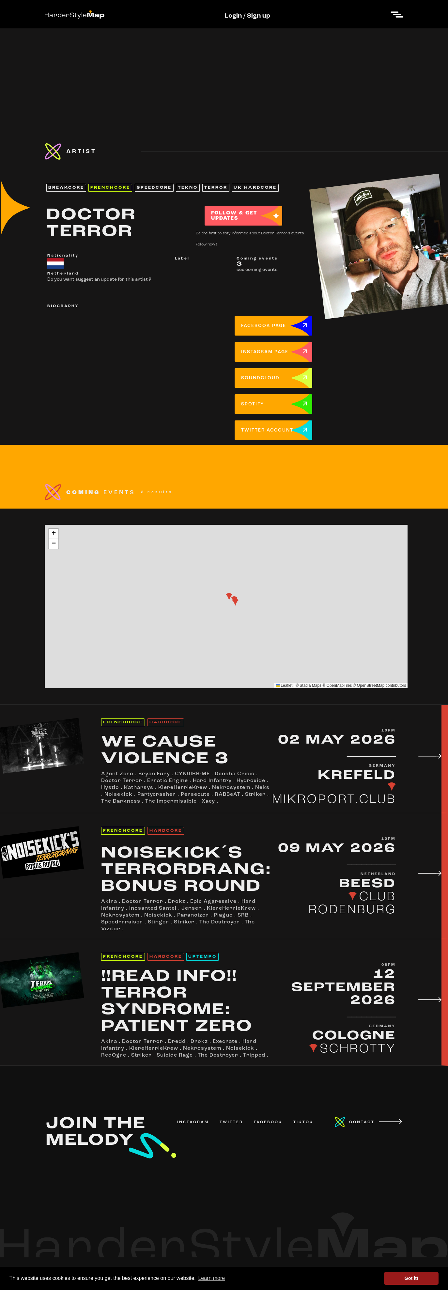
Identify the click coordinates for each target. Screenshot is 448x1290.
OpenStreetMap (371, 685)
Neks (262, 787)
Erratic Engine (167, 780)
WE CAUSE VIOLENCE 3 (165, 750)
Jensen (191, 908)
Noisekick (118, 794)
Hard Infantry (212, 780)
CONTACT (362, 1122)
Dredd (177, 1041)
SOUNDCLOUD (260, 378)
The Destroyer (219, 922)
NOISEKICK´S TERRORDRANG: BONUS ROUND (186, 870)
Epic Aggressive (213, 901)
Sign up (258, 16)
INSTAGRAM (193, 1122)
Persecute (195, 794)
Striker (255, 794)
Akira (109, 901)
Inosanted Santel (153, 908)
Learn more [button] (211, 1278)
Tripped (254, 1055)
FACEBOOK (268, 1122)
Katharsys (138, 787)
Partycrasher (156, 794)
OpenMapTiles (339, 685)
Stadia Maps (310, 685)
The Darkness (120, 801)
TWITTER (231, 1122)
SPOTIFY (252, 404)
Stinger (158, 922)
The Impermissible (171, 801)
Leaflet (284, 685)
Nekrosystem (231, 787)
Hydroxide (251, 780)
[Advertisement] (224, 74)
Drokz (176, 901)
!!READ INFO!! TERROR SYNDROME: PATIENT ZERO (177, 1001)
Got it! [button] (411, 1278)
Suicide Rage (175, 1055)
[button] (229, 596)
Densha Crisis (235, 774)
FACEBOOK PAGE (263, 325)
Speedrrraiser (122, 922)
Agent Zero (117, 774)
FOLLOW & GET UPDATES (234, 216)
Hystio (110, 787)
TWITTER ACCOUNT (267, 430)
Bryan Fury (154, 774)
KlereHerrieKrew (182, 787)
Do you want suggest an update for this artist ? (99, 279)
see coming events (257, 269)
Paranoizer (193, 915)
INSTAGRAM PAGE (264, 352)
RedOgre (113, 1055)
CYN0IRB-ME (192, 774)
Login (233, 16)
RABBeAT (227, 794)
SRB (243, 915)
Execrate (225, 1041)
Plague (223, 915)
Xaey (208, 801)
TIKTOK (303, 1122)
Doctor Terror (121, 780)
